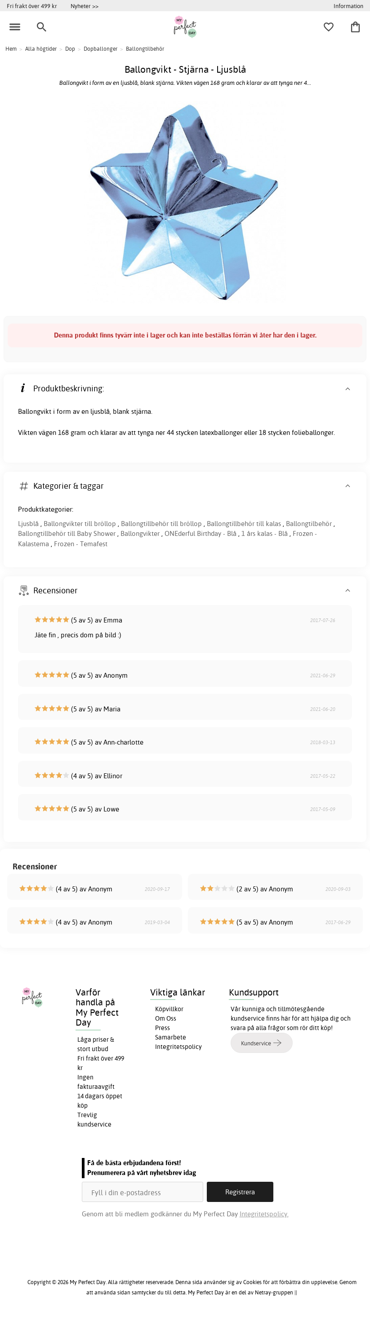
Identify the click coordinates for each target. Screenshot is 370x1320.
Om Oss (165, 1018)
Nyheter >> (84, 5)
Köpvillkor (169, 1009)
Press (162, 1028)
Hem (11, 48)
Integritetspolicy (178, 1047)
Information (348, 5)
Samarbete (170, 1037)
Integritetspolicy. (264, 1214)
